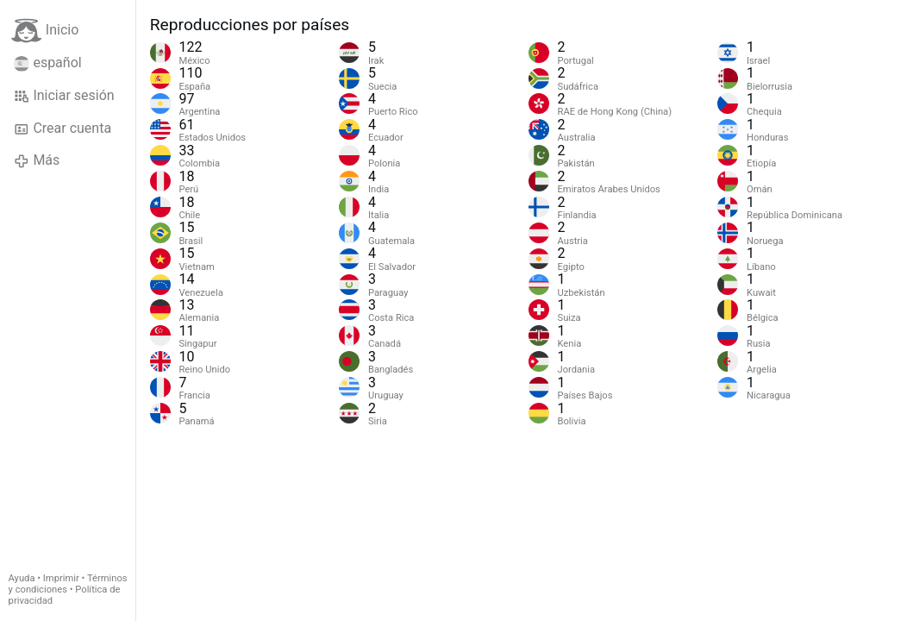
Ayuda (22, 578)
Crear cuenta (62, 128)
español (48, 63)
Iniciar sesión (64, 95)
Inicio (44, 31)
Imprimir (61, 578)
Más (36, 160)
